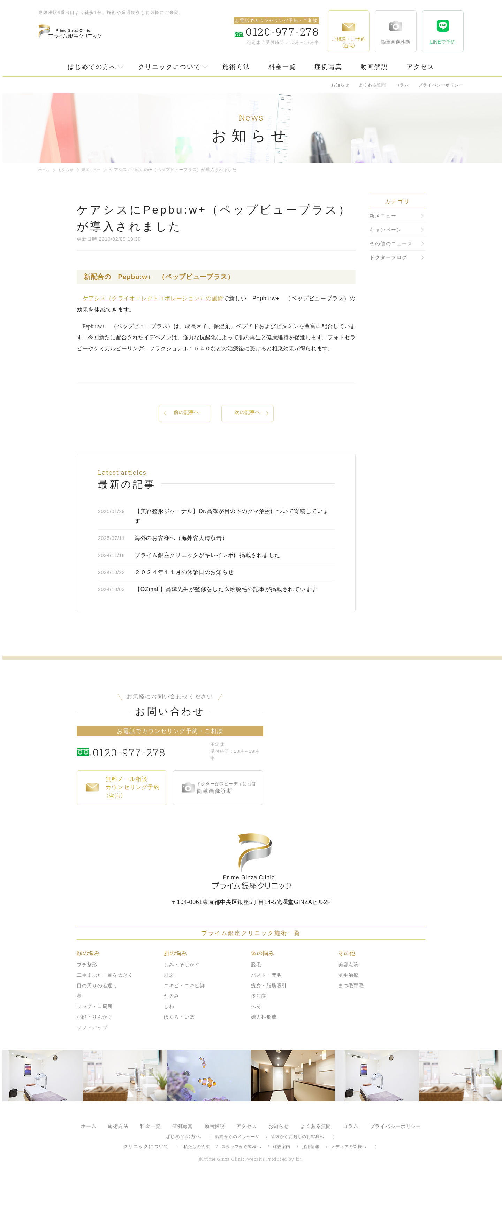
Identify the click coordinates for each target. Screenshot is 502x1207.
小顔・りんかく (95, 1042)
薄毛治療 (348, 1001)
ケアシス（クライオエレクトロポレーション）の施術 (153, 298)
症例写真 (328, 66)
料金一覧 (282, 66)
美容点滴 (348, 990)
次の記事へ (247, 414)
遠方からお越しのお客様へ (297, 1162)
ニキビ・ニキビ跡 (184, 1011)
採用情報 (311, 1172)
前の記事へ (186, 414)
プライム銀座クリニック (251, 887)
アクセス (420, 66)
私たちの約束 (196, 1172)
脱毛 (256, 990)
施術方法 (236, 66)
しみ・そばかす (182, 990)
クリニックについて (169, 66)
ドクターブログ (389, 257)
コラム (402, 85)
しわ (169, 1032)
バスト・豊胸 (266, 1001)
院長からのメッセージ (237, 1162)
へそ (256, 1032)
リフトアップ (92, 1053)
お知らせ (340, 85)
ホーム (45, 169)
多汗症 (258, 1021)
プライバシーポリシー (441, 85)
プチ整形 (87, 990)
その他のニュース (391, 243)
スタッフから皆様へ (241, 1172)
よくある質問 (372, 85)
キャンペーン (386, 229)
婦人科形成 (264, 1042)
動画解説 (374, 66)
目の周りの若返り (97, 1011)
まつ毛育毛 (351, 1011)
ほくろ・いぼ (179, 1042)
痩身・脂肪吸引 (269, 1011)
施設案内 (281, 1172)
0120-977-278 (150, 777)
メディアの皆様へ (348, 1172)
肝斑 (169, 1001)
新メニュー (98, 169)
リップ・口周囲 (95, 1032)
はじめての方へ (92, 66)
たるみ (171, 1021)
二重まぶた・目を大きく (105, 1001)
